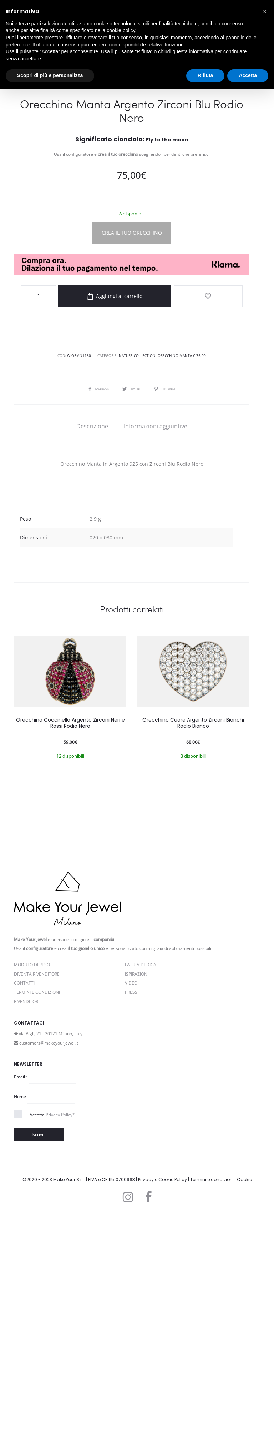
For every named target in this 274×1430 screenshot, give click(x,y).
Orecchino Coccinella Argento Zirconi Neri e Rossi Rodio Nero (70, 936)
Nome (20, 1311)
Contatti (24, 1197)
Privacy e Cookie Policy (162, 1393)
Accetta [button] (248, 75)
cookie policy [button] (121, 30)
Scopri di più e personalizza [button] (50, 75)
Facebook (94, 602)
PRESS (131, 1206)
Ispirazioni (136, 1188)
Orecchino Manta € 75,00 (182, 569)
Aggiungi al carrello (138, 510)
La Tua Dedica (140, 1179)
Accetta (52, 1329)
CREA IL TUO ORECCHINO (132, 447)
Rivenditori (26, 1215)
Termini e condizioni (212, 1393)
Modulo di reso (32, 1179)
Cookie (244, 1393)
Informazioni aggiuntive (155, 640)
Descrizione (92, 640)
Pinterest (169, 602)
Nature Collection (137, 569)
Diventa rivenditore (37, 1188)
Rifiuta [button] (205, 75)
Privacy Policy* (60, 1329)
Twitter (132, 602)
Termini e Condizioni (37, 1206)
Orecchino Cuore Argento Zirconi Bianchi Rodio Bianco (193, 936)
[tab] (92, 640)
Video (131, 1197)
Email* (20, 1291)
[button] (264, 11)
